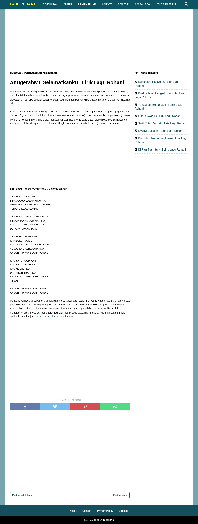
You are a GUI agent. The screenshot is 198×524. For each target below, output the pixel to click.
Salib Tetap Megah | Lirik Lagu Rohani (162, 123)
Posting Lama (120, 495)
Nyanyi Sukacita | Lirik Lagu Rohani (160, 130)
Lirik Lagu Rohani (19, 91)
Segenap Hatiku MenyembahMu (55, 316)
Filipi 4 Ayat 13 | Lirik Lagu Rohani (159, 115)
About (73, 510)
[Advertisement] (99, 41)
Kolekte (107, 4)
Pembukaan (50, 4)
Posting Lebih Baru (22, 495)
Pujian (68, 4)
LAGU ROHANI (22, 4)
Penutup (123, 4)
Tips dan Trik (165, 4)
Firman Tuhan (87, 4)
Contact (86, 510)
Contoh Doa (142, 4)
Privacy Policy (105, 510)
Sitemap (123, 510)
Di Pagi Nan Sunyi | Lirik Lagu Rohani (162, 149)
